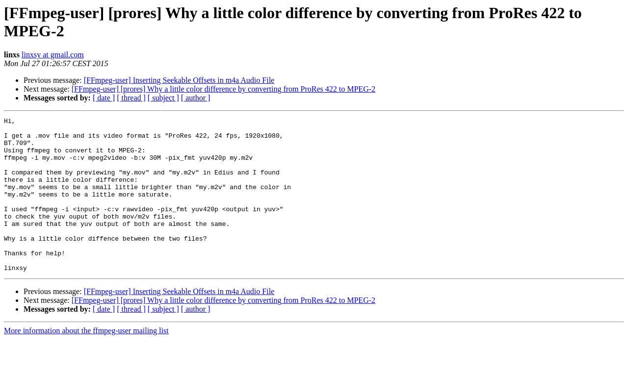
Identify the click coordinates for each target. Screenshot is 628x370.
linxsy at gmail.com (53, 54)
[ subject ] (163, 98)
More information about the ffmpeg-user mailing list (86, 361)
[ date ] (104, 98)
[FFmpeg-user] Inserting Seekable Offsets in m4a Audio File (179, 80)
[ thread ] (131, 98)
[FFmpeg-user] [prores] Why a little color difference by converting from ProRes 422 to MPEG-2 (223, 89)
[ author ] (195, 98)
